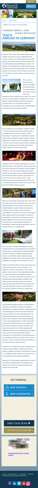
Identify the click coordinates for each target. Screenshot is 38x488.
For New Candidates (10, 391)
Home (4, 474)
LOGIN (31, 2)
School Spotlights (22, 25)
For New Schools (9, 385)
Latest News (12, 25)
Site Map (30, 474)
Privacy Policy (12, 474)
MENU (31, 6)
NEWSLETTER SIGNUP (19, 430)
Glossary (22, 474)
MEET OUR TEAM (19, 423)
